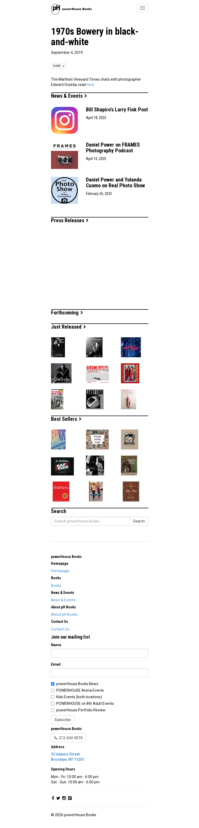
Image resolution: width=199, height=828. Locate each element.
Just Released (68, 327)
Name (56, 645)
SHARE (59, 66)
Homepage (60, 571)
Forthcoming (67, 312)
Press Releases (70, 220)
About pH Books (64, 614)
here (90, 84)
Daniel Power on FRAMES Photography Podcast (113, 148)
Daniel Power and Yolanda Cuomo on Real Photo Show (115, 183)
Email (56, 664)
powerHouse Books (66, 557)
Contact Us (60, 629)
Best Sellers (66, 419)
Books (56, 585)
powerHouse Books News (77, 684)
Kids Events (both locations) (79, 697)
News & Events (69, 96)
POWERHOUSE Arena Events (80, 690)
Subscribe (62, 720)
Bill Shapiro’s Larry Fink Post (117, 109)
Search (139, 521)
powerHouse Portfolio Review (80, 710)
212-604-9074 (68, 738)
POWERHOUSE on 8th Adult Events (85, 703)
